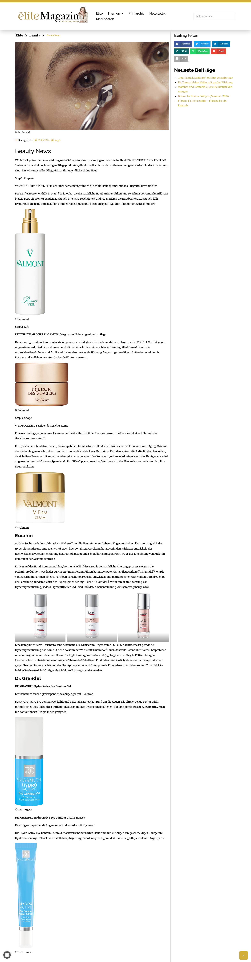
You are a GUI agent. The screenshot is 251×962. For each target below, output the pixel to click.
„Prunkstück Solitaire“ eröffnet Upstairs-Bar (205, 77)
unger (58, 140)
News (29, 140)
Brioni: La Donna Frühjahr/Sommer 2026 (203, 96)
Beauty (34, 35)
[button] (115, 13)
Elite (19, 35)
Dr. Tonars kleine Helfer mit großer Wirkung (205, 82)
